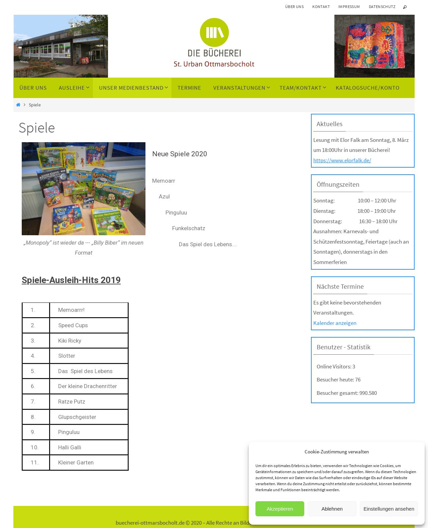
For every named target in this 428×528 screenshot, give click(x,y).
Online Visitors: (334, 366)
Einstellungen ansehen (388, 509)
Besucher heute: (336, 379)
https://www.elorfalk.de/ (342, 160)
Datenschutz (382, 6)
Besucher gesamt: (338, 393)
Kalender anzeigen (334, 323)
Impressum (349, 6)
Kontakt (321, 6)
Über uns (294, 6)
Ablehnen (331, 509)
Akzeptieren (279, 509)
